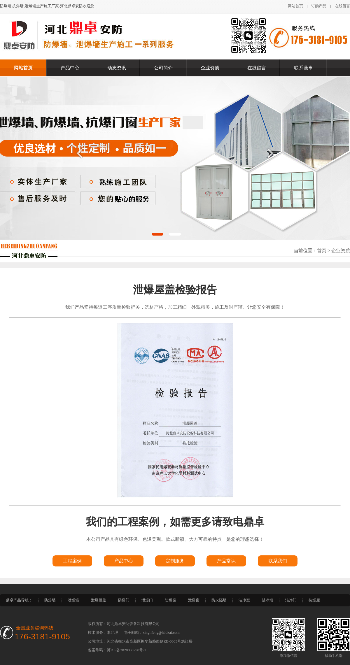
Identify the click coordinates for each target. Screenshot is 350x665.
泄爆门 (147, 600)
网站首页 (295, 6)
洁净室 (244, 600)
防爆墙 (50, 600)
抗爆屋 (314, 600)
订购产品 (318, 6)
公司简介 (163, 67)
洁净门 (291, 600)
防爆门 (124, 600)
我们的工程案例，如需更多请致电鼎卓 (175, 522)
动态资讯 (116, 67)
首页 (321, 250)
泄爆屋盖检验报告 (175, 290)
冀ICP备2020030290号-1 (126, 650)
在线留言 (342, 6)
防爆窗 (170, 600)
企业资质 (210, 67)
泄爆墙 (73, 600)
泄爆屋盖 (98, 600)
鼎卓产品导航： (19, 600)
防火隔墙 (219, 600)
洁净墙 (267, 600)
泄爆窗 (194, 600)
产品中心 (70, 67)
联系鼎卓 (303, 67)
